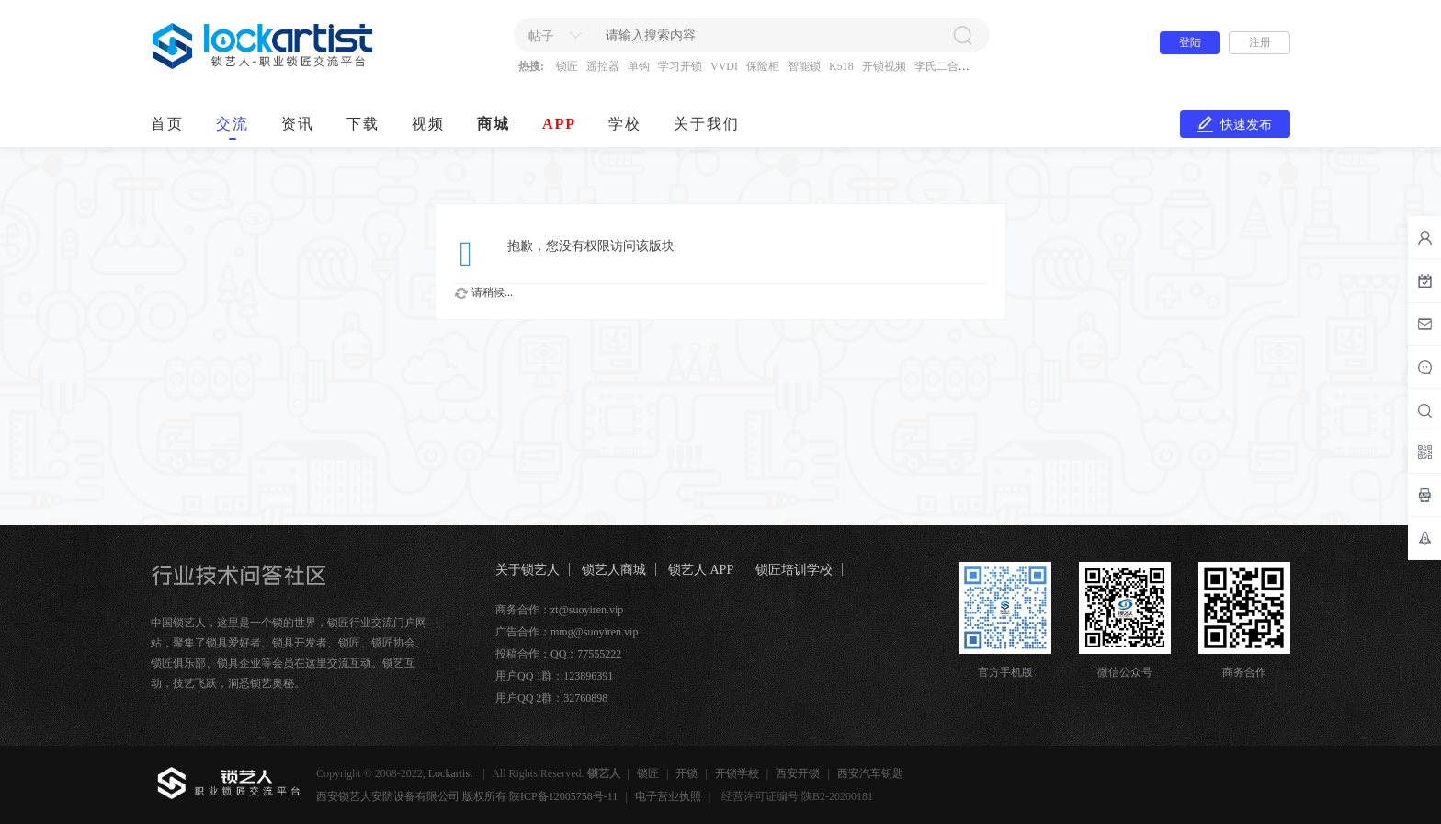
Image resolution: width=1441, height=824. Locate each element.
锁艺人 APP (700, 570)
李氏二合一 (942, 66)
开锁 (686, 773)
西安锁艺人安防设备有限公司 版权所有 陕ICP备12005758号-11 (467, 796)
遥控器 (602, 66)
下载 (363, 124)
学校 (624, 124)
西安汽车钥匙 (870, 773)
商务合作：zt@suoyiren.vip (559, 609)
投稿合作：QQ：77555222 (558, 653)
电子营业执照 (668, 796)
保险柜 (762, 66)
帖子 (541, 36)
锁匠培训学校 (794, 570)
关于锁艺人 (527, 570)
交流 (232, 124)
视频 (428, 124)
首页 (167, 124)
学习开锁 (680, 66)
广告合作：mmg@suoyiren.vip (566, 631)
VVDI (724, 66)
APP (559, 124)
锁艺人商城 (614, 570)
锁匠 (567, 66)
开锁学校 (737, 773)
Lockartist (452, 773)
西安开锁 (798, 773)
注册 (1260, 42)
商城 (493, 124)
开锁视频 (884, 66)
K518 (841, 66)
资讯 (297, 124)
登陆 (1190, 42)
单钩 (639, 66)
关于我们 (707, 124)
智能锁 (804, 66)
